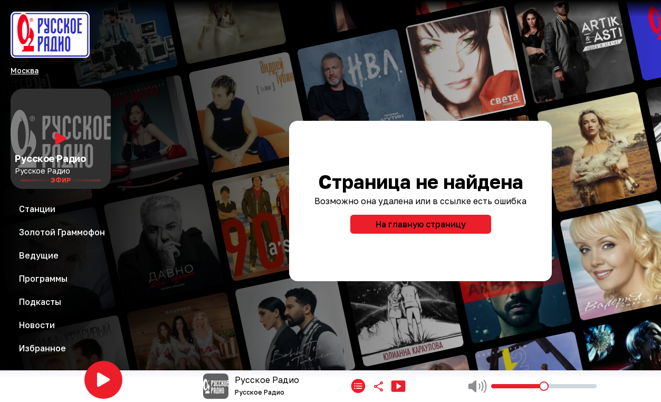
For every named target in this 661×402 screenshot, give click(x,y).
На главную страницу (421, 224)
